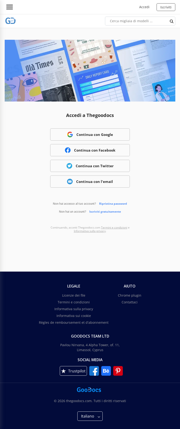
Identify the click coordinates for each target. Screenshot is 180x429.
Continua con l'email (90, 181)
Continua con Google (90, 134)
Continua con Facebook (90, 150)
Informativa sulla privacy (90, 231)
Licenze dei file (73, 295)
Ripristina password (113, 204)
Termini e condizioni (114, 227)
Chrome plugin (129, 295)
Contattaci (130, 302)
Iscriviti (166, 7)
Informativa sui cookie (73, 315)
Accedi (144, 7)
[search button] (171, 21)
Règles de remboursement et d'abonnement (74, 322)
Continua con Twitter (90, 166)
